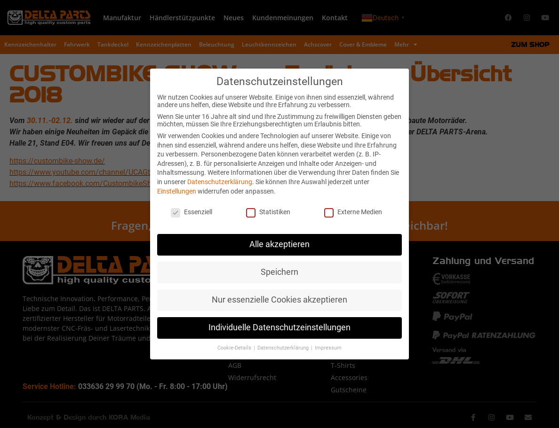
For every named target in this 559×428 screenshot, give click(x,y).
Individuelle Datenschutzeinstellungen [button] (279, 327)
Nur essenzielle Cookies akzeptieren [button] (279, 299)
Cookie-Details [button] (235, 348)
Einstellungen (176, 191)
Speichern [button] (279, 272)
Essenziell (191, 212)
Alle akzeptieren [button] (279, 244)
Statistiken (268, 212)
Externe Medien (353, 212)
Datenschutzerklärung (219, 182)
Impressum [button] (328, 348)
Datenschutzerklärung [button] (283, 348)
